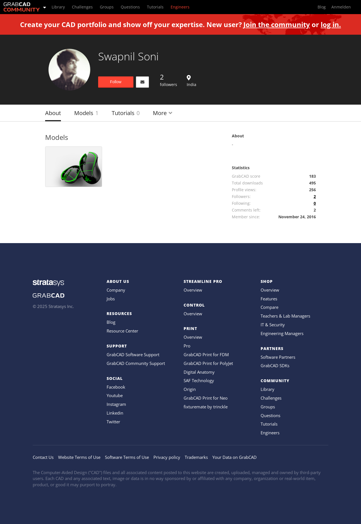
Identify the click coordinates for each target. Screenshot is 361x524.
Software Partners (278, 357)
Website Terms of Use (79, 457)
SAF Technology (199, 380)
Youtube (115, 395)
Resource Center (122, 331)
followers (168, 79)
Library (267, 389)
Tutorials (126, 113)
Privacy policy (166, 457)
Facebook (116, 387)
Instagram (116, 404)
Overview (193, 290)
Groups (268, 406)
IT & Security (273, 324)
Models (86, 113)
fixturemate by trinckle (206, 406)
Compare (269, 307)
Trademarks (196, 457)
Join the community (276, 24)
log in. (331, 24)
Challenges (271, 398)
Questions (270, 415)
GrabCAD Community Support (136, 363)
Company (116, 290)
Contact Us (43, 457)
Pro (187, 346)
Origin (190, 389)
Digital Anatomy (199, 372)
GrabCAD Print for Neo (206, 398)
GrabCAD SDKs (275, 365)
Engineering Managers (282, 333)
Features (269, 298)
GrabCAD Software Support (133, 354)
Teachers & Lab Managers (285, 316)
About (53, 113)
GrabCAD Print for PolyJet (208, 363)
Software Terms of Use (127, 457)
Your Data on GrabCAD (234, 457)
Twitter (113, 421)
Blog (111, 322)
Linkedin (115, 413)
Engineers (270, 432)
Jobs (111, 298)
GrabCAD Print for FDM (206, 354)
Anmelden (341, 7)
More (162, 113)
